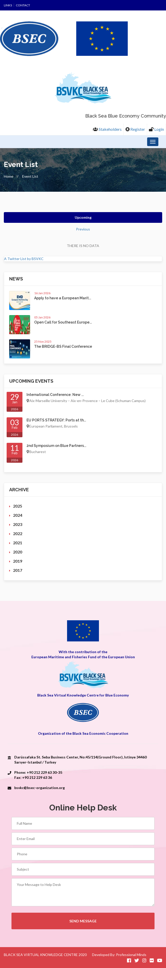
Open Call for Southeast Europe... (63, 322)
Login (156, 129)
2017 (17, 570)
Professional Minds (131, 954)
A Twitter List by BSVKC (24, 258)
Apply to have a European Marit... (62, 298)
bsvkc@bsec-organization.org (39, 787)
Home (8, 176)
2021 (17, 542)
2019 (17, 561)
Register (135, 129)
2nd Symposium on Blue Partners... (56, 446)
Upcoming (83, 217)
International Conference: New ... (55, 395)
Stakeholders (107, 129)
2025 (17, 506)
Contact (23, 5)
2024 (17, 515)
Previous (83, 229)
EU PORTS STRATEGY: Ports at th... (56, 420)
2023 (17, 524)
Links (8, 5)
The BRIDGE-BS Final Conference (63, 346)
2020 (17, 551)
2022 (17, 533)
